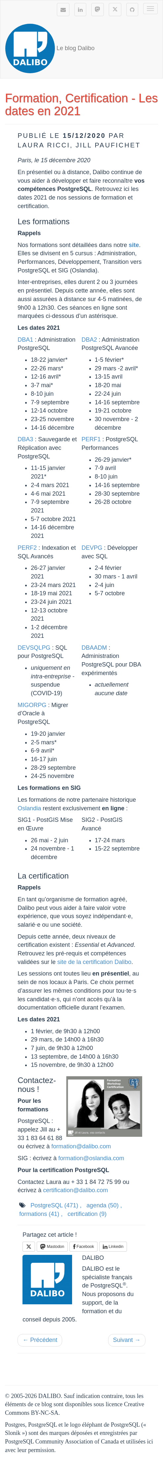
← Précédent (39, 1340)
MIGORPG (32, 705)
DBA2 (89, 339)
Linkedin (113, 1246)
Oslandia (29, 808)
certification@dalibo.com (75, 1190)
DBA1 (25, 339)
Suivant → (127, 1340)
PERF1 (91, 439)
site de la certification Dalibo (94, 962)
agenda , (104, 1205)
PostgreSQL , (55, 1205)
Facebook (83, 1246)
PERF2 (27, 547)
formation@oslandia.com (91, 1158)
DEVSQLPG (34, 647)
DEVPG (92, 547)
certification (86, 1214)
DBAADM (94, 647)
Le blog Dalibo (50, 48)
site (134, 245)
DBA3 (25, 439)
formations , (40, 1214)
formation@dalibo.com (81, 1146)
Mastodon (52, 1246)
